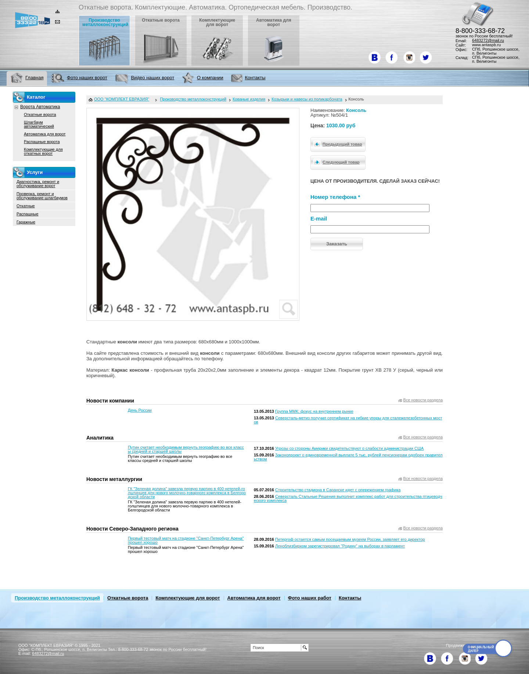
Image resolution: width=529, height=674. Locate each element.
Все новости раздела (423, 400)
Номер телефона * (335, 197)
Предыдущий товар (336, 144)
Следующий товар (335, 162)
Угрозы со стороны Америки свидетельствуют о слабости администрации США (349, 448)
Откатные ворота (40, 114)
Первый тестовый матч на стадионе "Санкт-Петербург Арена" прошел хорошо (186, 540)
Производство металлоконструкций (57, 598)
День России (140, 410)
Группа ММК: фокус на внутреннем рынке (314, 411)
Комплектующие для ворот (187, 598)
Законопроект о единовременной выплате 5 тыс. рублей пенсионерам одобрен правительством (348, 457)
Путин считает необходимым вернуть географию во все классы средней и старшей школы (186, 449)
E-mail (318, 218)
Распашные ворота (42, 141)
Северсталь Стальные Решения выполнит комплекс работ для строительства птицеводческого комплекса (348, 498)
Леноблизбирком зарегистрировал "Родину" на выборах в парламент (340, 546)
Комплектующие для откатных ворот (43, 151)
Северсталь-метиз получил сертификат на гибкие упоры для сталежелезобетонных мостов (348, 420)
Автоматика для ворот (45, 134)
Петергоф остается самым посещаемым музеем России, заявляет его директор (350, 539)
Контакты (350, 598)
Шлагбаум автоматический (39, 124)
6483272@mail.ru (488, 40)
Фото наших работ (309, 598)
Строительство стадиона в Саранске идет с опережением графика (337, 490)
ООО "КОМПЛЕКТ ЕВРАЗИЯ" (121, 99)
